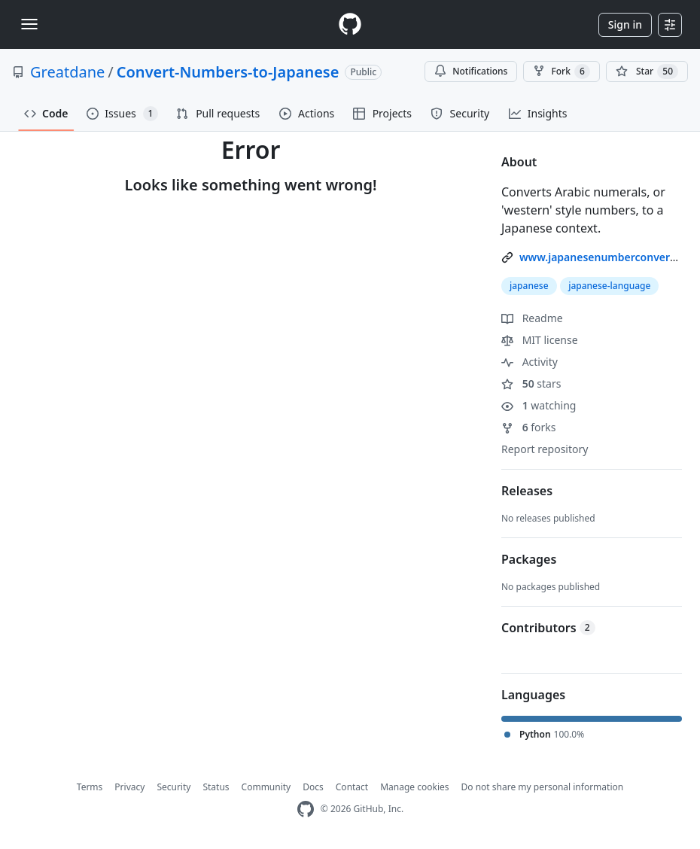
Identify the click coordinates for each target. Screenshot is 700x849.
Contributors (548, 627)
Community (266, 787)
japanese (529, 285)
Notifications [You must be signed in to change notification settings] (470, 71)
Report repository (544, 449)
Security (173, 787)
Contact (352, 787)
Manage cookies (414, 787)
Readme (532, 318)
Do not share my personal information (542, 787)
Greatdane (67, 72)
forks (528, 427)
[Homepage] (350, 24)
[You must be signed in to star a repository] (647, 71)
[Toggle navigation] (29, 24)
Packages (528, 559)
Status (215, 787)
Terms (90, 787)
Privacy (129, 787)
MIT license (539, 340)
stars (531, 383)
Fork (561, 71)
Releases (526, 490)
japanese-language (609, 285)
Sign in (625, 24)
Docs (313, 787)
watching (538, 405)
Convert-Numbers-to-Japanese (228, 72)
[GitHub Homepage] (306, 809)
